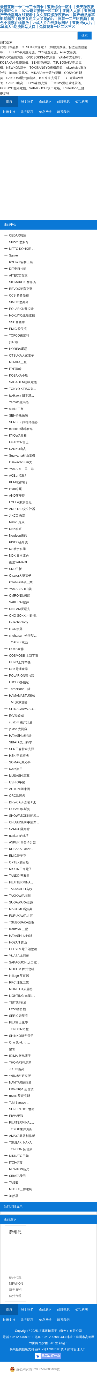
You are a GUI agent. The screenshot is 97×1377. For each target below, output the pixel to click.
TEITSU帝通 (17, 1002)
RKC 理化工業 (19, 982)
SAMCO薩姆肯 (19, 829)
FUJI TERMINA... (21, 882)
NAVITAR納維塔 (20, 1082)
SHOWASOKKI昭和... (24, 816)
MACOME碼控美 (20, 909)
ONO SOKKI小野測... (23, 615)
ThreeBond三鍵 (20, 689)
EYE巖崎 (15, 369)
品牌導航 (63, 101)
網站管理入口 (76, 1349)
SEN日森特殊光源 (21, 749)
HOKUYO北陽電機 (22, 315)
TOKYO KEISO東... (22, 389)
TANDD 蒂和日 (19, 876)
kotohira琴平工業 (21, 582)
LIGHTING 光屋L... (22, 996)
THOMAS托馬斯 (20, 1062)
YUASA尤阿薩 (19, 956)
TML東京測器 (18, 702)
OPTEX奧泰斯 (19, 862)
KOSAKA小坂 (18, 375)
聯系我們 (63, 112)
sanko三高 (16, 409)
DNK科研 (15, 529)
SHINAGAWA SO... (22, 709)
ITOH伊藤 (16, 1162)
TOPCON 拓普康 (20, 1149)
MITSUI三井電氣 (20, 1189)
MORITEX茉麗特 (21, 989)
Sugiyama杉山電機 (22, 455)
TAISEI (14, 1182)
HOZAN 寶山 (18, 942)
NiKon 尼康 (17, 522)
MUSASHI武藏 (19, 776)
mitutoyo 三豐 (18, 929)
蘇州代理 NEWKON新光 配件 (15, 1233)
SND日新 (15, 569)
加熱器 (13, 1196)
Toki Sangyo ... (19, 1102)
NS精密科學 (17, 549)
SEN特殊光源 (18, 415)
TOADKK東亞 (18, 642)
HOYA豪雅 (16, 649)
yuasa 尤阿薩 (18, 729)
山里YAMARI (18, 562)
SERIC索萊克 (18, 1016)
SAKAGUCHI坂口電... (24, 962)
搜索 (84, 35)
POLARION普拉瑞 (21, 675)
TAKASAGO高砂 (20, 889)
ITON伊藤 (16, 629)
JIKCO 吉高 (17, 515)
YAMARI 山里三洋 (21, 469)
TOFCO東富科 (19, 335)
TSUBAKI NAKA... (21, 1142)
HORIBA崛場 (18, 349)
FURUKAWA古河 (21, 916)
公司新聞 (81, 101)
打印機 (13, 342)
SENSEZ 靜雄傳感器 (23, 422)
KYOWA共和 (18, 435)
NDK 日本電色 (19, 555)
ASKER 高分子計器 (22, 842)
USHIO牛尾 (17, 782)
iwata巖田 (16, 769)
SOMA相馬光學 (20, 762)
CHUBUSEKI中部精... (24, 822)
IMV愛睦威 (16, 715)
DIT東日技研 (17, 269)
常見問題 (27, 112)
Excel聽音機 (17, 1009)
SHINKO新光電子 (21, 1036)
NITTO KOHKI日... (21, 249)
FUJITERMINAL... (21, 1122)
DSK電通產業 (18, 669)
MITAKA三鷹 (18, 362)
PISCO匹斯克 (18, 542)
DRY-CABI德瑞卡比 (22, 802)
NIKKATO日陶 (19, 1156)
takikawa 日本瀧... (21, 395)
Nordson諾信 (18, 535)
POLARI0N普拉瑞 (21, 309)
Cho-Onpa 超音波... (22, 1089)
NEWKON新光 (19, 1169)
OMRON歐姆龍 (19, 595)
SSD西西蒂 (17, 322)
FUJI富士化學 (18, 1022)
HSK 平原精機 (19, 756)
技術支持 (9, 112)
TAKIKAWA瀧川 (20, 896)
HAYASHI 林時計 (20, 936)
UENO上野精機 (20, 662)
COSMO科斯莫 (19, 809)
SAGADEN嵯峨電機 (23, 382)
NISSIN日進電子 (20, 869)
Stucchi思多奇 (18, 242)
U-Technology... (19, 622)
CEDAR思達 (17, 235)
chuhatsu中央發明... (23, 635)
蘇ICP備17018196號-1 (50, 1349)
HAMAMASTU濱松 (22, 695)
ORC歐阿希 (17, 796)
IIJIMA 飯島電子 (20, 1056)
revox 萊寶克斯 (19, 1096)
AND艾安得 (17, 495)
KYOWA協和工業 (21, 262)
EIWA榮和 (16, 1116)
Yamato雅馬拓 (19, 402)
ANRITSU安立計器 (22, 509)
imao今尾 (15, 489)
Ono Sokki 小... (19, 1042)
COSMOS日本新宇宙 (23, 655)
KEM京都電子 (18, 482)
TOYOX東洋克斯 (20, 1129)
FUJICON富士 (19, 442)
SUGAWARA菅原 (21, 902)
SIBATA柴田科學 (20, 742)
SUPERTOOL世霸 (21, 1109)
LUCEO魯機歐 (19, 682)
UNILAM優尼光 (19, 609)
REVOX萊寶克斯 (20, 289)
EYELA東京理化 (20, 502)
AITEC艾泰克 (18, 275)
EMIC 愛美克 (18, 329)
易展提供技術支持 (22, 1349)
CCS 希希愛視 (19, 295)
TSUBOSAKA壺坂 (21, 922)
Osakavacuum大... (22, 462)
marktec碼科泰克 (21, 429)
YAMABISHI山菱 (20, 589)
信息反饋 (45, 112)
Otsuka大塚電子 (20, 575)
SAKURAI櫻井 (19, 602)
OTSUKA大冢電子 (21, 355)
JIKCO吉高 (16, 1069)
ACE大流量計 (18, 475)
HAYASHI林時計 (20, 735)
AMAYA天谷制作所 (22, 1136)
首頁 (9, 101)
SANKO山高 (17, 449)
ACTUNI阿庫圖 (19, 789)
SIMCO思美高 (18, 302)
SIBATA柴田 (17, 1176)
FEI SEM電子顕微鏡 (23, 949)
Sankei (14, 255)
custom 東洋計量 (20, 722)
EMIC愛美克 (17, 856)
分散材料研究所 (20, 1076)
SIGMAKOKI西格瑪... (23, 282)
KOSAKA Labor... (21, 849)
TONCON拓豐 (19, 1029)
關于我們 (27, 101)
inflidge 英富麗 (19, 976)
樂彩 (12, 1049)
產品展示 (45, 101)
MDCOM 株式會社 (21, 969)
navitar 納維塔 (18, 836)
